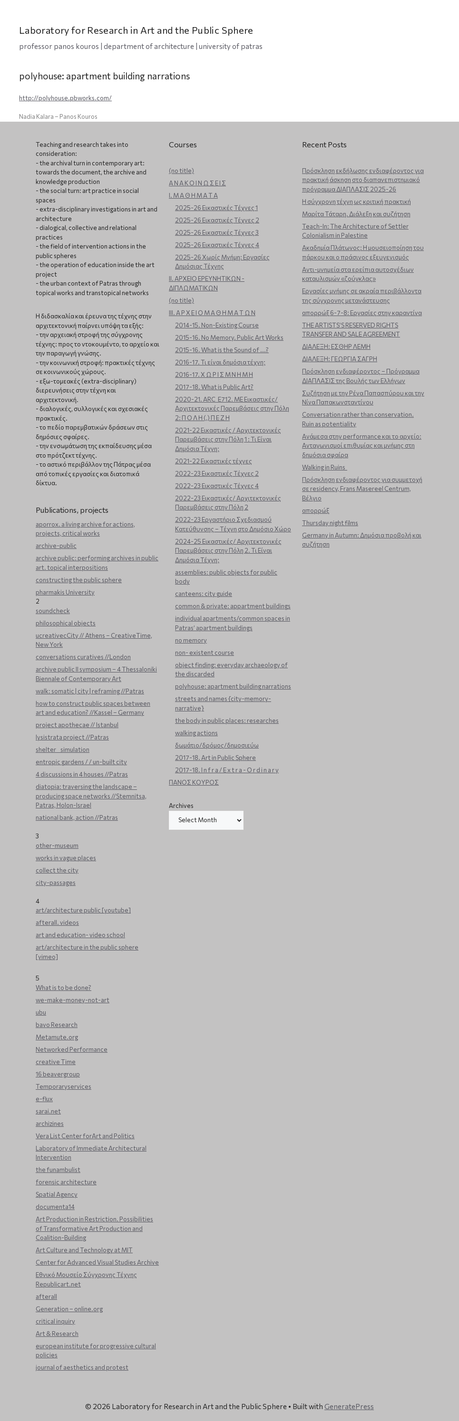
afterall (46, 1296)
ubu (41, 1012)
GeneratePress (349, 1406)
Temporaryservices (63, 1086)
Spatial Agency (57, 1194)
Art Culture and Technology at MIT (84, 1250)
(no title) (181, 170)
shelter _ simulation (62, 749)
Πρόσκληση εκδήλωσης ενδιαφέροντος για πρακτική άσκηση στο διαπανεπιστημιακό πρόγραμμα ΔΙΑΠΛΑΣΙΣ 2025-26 (363, 180)
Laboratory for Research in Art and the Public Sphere (136, 30)
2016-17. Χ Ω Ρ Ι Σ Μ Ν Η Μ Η (214, 374)
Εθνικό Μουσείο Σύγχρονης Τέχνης (86, 1274)
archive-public (56, 545)
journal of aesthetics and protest (82, 1367)
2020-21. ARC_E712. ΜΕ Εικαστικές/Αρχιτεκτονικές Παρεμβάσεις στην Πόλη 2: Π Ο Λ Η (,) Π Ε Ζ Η (232, 408)
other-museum (57, 845)
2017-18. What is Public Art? (214, 387)
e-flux (44, 1099)
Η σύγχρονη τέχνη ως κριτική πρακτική (356, 201)
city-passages (56, 882)
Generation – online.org (69, 1309)
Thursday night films (330, 523)
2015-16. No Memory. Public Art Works (229, 337)
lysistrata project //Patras (72, 737)
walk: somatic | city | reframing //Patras (90, 691)
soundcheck (53, 610)
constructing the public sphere (79, 580)
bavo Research (57, 1024)
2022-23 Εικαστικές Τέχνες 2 (217, 473)
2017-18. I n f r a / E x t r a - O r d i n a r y (227, 770)
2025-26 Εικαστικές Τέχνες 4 (217, 245)
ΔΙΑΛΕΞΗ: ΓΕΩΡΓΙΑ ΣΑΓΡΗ (339, 359)
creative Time (56, 1062)
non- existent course (204, 652)
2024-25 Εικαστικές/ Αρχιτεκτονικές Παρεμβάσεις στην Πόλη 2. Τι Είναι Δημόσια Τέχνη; (228, 551)
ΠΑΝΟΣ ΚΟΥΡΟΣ (194, 782)
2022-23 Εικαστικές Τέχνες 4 (217, 486)
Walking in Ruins (324, 467)
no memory (191, 640)
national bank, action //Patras (77, 817)
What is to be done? (63, 987)
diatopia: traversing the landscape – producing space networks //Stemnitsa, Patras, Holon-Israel (91, 796)
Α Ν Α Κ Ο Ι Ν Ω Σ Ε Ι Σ (197, 183)
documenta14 (55, 1206)
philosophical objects (66, 623)
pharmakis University (65, 592)
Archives (181, 805)
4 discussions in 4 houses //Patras (82, 774)
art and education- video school (80, 935)
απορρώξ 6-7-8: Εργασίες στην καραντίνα (362, 313)
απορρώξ (315, 510)
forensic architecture (66, 1182)
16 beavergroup (58, 1074)
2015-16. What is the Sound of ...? (222, 350)
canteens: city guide (203, 593)
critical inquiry (55, 1321)
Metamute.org (57, 1037)
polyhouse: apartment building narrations (233, 686)
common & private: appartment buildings (233, 606)
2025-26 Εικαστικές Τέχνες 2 (217, 220)
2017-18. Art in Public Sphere (215, 757)
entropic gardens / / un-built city (81, 762)
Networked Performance (71, 1049)
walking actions (196, 733)
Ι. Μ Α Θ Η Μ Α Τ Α (193, 195)
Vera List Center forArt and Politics (85, 1136)
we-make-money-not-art (72, 1000)
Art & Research (57, 1333)
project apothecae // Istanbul (77, 725)
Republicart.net (58, 1284)
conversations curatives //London (83, 657)
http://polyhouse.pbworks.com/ (65, 98)
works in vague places (66, 858)
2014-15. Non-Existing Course (217, 325)
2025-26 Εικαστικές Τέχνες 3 (217, 232)
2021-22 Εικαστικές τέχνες (213, 461)
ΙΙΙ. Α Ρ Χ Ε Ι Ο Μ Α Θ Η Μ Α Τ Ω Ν (212, 313)
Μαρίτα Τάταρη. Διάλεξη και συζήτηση (356, 214)
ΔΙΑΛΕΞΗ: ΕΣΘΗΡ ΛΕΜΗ (336, 346)
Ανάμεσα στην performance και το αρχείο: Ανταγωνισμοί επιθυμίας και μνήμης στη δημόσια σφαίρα (361, 445)
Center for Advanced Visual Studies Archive (97, 1262)
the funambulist (58, 1169)
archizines (50, 1123)
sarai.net (48, 1111)
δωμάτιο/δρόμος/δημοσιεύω (217, 745)
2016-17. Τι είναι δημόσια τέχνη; (220, 362)
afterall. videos (57, 922)
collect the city (57, 870)
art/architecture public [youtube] (83, 910)
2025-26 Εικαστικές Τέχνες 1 (216, 207)
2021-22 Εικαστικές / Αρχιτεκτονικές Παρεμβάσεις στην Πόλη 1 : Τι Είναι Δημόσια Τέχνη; (228, 439)
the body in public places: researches (227, 720)
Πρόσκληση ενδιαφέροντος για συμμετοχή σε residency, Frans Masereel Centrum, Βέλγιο (362, 489)
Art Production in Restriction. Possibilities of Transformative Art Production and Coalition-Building (94, 1228)
